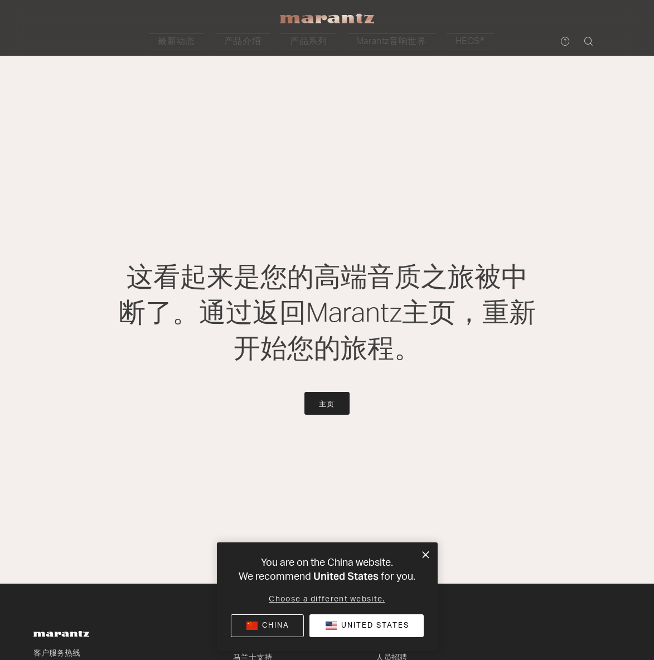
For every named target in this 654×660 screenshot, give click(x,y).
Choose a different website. (327, 599)
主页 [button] (327, 404)
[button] (220, 41)
